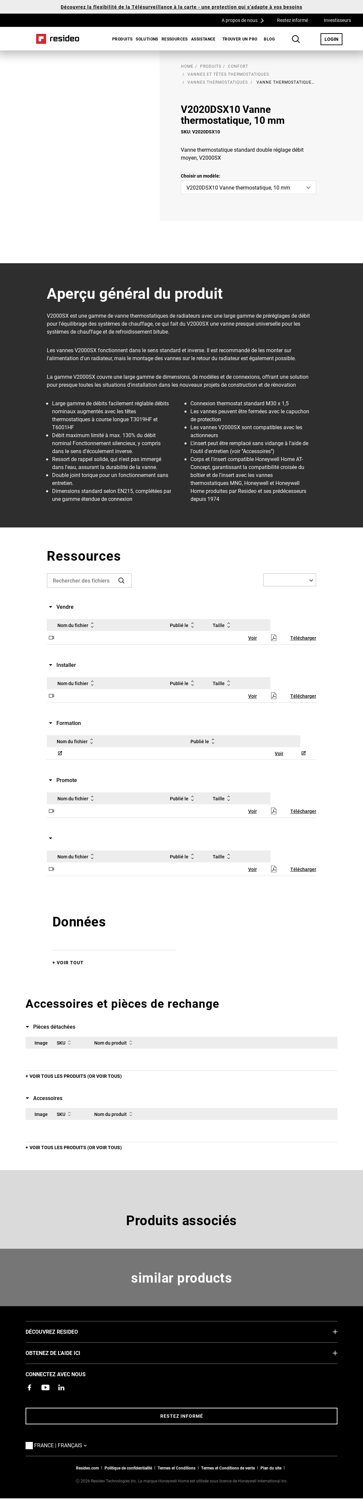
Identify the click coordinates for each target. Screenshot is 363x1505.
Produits (122, 38)
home (187, 66)
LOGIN (333, 39)
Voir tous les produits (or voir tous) (76, 1076)
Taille (223, 625)
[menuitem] (120, 39)
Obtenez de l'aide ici (63, 1352)
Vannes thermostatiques (217, 82)
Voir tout (70, 962)
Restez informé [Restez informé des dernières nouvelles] (181, 1416)
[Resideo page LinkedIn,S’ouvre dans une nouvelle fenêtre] (61, 1387)
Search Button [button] (296, 39)
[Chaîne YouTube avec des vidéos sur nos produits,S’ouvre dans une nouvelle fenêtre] (45, 1387)
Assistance (203, 38)
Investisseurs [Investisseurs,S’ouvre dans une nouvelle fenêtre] (337, 20)
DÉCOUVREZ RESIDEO (62, 1331)
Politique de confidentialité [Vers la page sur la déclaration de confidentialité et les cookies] (128, 1467)
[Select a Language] (289, 580)
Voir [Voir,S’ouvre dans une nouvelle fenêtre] (252, 638)
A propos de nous (245, 20)
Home (57, 39)
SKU (65, 1042)
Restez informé (292, 20)
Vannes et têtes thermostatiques (228, 74)
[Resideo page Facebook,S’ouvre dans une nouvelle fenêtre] (30, 1387)
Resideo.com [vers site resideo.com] (87, 1467)
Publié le (183, 625)
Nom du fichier (76, 625)
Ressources (175, 38)
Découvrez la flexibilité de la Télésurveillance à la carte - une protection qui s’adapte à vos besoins (181, 7)
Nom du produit (114, 1042)
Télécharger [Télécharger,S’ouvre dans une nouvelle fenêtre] (303, 638)
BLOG (269, 38)
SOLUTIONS (147, 38)
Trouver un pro (239, 38)
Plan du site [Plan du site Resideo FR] (270, 1467)
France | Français (62, 1445)
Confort (238, 66)
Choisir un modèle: (200, 176)
